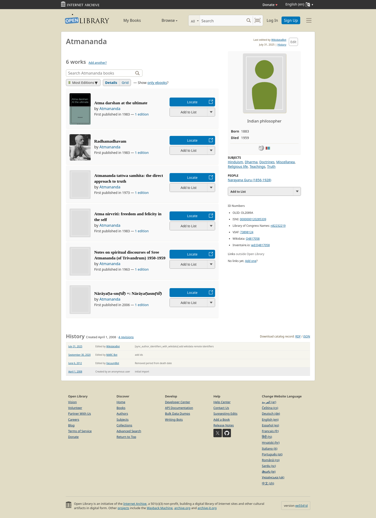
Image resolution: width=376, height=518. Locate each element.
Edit (293, 42)
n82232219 (278, 226)
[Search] (222, 20)
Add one (250, 261)
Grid (125, 82)
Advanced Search (129, 431)
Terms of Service (80, 431)
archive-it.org (207, 508)
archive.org (182, 508)
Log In (272, 20)
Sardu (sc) (269, 466)
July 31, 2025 (75, 346)
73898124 (246, 232)
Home (121, 402)
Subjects (123, 419)
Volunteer (75, 408)
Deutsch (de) (271, 413)
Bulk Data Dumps (177, 413)
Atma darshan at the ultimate (120, 102)
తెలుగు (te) (269, 471)
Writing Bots (174, 419)
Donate (270, 4)
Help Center (222, 402)
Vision (72, 402)
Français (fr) (270, 431)
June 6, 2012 (75, 363)
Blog (71, 425)
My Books (132, 20)
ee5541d (301, 505)
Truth (271, 166)
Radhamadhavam (110, 141)
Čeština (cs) (270, 408)
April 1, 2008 (75, 371)
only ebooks (157, 82)
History (281, 44)
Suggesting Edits (225, 413)
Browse (164, 20)
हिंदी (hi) (267, 437)
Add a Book (221, 419)
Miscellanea (285, 162)
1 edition (142, 114)
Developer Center (177, 402)
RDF (297, 336)
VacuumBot (112, 363)
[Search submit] (248, 20)
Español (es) (270, 425)
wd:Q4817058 (260, 245)
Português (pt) (272, 454)
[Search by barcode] (257, 20)
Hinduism (235, 162)
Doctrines (267, 162)
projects (123, 508)
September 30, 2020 (79, 354)
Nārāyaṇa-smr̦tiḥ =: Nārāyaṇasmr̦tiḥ (128, 293)
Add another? (97, 63)
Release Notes (223, 425)
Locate (192, 102)
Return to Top (126, 437)
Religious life (238, 166)
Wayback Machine (160, 508)
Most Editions (81, 82)
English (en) (270, 419)
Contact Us (221, 408)
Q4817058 (252, 239)
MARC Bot (111, 354)
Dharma (251, 162)
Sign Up (291, 20)
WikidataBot (278, 39)
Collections (124, 425)
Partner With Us (79, 413)
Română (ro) (271, 460)
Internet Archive (135, 503)
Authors (122, 413)
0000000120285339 (253, 219)
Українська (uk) (273, 477)
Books (121, 408)
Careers (73, 419)
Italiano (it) (269, 448)
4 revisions (126, 337)
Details (111, 82)
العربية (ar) (269, 402)
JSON (306, 336)
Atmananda (110, 108)
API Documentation (179, 408)
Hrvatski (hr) (271, 442)
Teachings (257, 166)
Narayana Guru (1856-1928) (249, 180)
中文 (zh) (268, 483)
